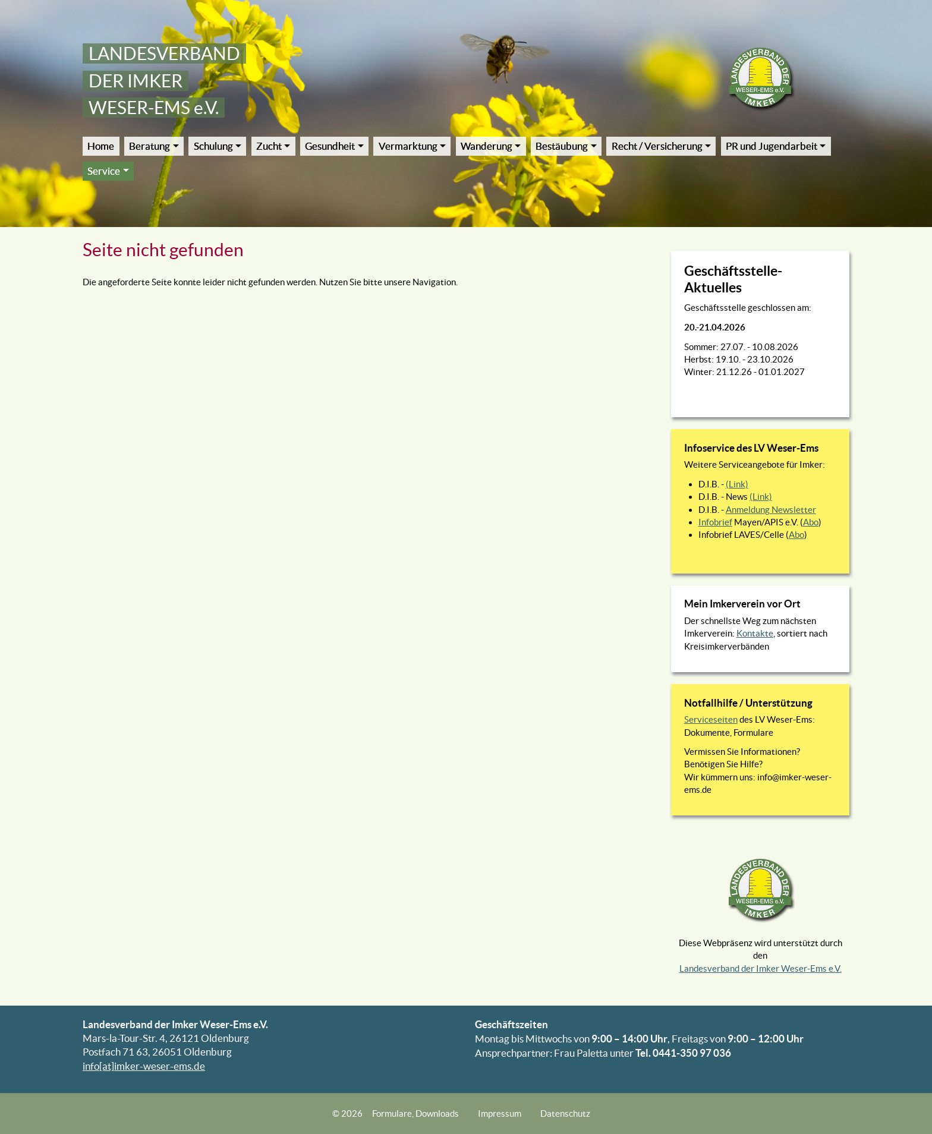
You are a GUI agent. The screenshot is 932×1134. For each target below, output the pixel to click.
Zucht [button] (269, 146)
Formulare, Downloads (415, 1113)
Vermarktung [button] (408, 146)
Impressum (499, 1113)
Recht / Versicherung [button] (657, 146)
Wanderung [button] (486, 146)
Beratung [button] (149, 146)
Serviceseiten (711, 719)
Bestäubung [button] (562, 146)
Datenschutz (565, 1113)
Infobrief (715, 522)
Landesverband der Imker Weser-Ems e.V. (760, 968)
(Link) (737, 484)
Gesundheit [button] (330, 146)
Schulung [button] (213, 146)
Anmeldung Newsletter (771, 510)
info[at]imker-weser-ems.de (144, 1066)
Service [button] (103, 171)
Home (100, 146)
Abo (810, 522)
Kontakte (754, 633)
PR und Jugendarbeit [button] (771, 146)
